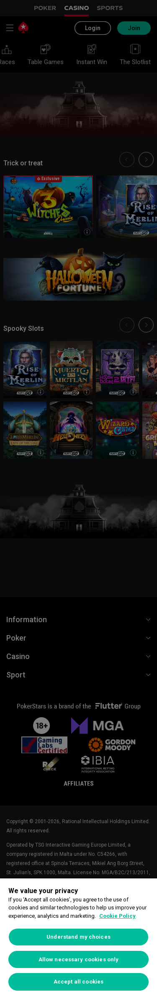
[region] (78, 938)
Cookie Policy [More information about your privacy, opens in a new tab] (117, 916)
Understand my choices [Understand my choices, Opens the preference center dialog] (78, 937)
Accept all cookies (78, 981)
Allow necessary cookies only (79, 959)
